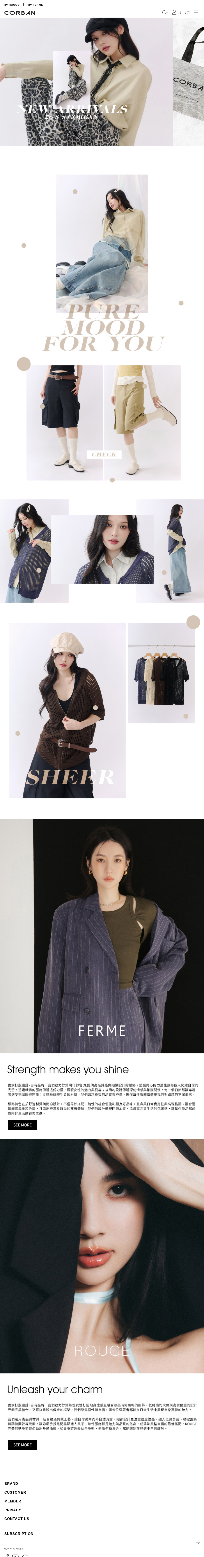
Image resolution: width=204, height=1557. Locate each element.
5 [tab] (198, 126)
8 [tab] (198, 139)
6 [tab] (198, 130)
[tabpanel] (102, 82)
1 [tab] (198, 108)
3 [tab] (198, 117)
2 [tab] (198, 112)
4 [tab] (198, 121)
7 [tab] (198, 134)
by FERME (35, 4)
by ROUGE (12, 4)
